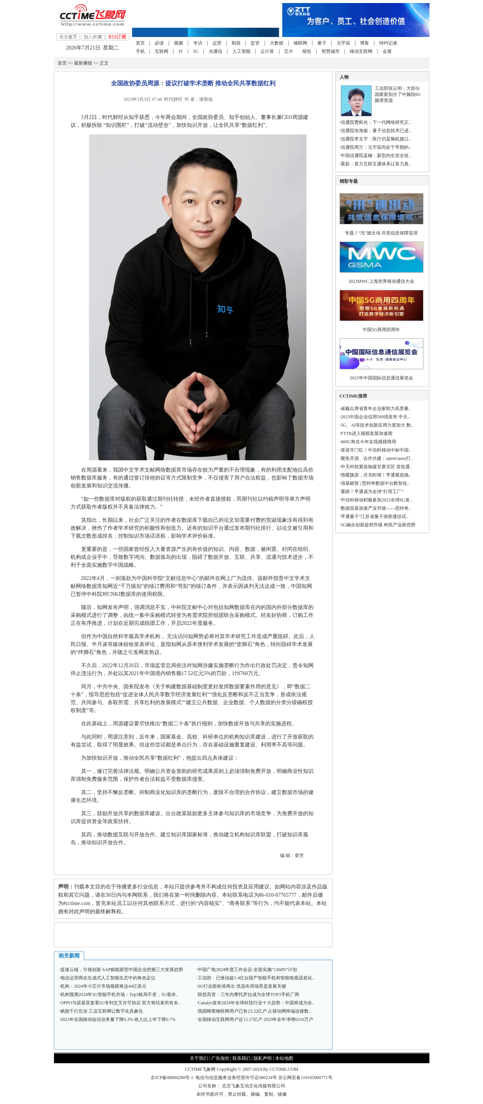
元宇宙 (343, 43)
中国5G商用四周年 (381, 329)
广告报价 (220, 1058)
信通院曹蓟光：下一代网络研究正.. (376, 122)
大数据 (276, 43)
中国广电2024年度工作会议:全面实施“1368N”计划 (247, 969)
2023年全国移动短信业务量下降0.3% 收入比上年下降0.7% (117, 1019)
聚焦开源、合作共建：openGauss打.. (377, 458)
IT (180, 51)
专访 (197, 43)
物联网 (300, 43)
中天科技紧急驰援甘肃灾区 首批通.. (376, 466)
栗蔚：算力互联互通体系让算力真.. (376, 164)
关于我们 (199, 1058)
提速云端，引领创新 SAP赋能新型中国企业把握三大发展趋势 (121, 969)
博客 (364, 43)
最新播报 (83, 63)
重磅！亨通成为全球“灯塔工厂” (372, 491)
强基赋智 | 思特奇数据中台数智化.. (375, 483)
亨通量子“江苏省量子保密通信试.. (374, 516)
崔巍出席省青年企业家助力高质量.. (376, 408)
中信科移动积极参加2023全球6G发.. (376, 500)
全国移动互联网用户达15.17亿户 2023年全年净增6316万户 (255, 1019)
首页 (140, 43)
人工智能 (241, 51)
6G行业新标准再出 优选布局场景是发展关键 (242, 986)
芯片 (288, 51)
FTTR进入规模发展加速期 (366, 433)
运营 (217, 43)
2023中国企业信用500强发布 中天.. (375, 416)
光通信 (215, 51)
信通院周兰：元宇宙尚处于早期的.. (376, 147)
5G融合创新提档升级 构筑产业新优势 (378, 524)
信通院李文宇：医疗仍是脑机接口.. (376, 139)
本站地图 (284, 1058)
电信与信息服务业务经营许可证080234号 (236, 1077)
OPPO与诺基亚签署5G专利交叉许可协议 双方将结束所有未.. (120, 1002)
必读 (159, 43)
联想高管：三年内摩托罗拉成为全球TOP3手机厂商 (248, 994)
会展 (387, 51)
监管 (255, 43)
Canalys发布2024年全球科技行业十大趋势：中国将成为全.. (256, 1002)
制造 (236, 43)
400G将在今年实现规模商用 (368, 441)
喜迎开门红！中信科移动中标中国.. (376, 450)
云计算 (267, 51)
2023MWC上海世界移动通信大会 (381, 281)
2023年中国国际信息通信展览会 (381, 378)
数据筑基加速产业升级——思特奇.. (376, 508)
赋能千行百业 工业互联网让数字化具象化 (101, 1011)
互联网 (161, 51)
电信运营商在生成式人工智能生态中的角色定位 (107, 978)
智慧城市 (330, 51)
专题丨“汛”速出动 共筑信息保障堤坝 (381, 233)
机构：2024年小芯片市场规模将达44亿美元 (103, 986)
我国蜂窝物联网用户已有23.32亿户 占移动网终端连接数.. (254, 1011)
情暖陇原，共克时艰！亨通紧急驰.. (376, 475)
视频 (178, 43)
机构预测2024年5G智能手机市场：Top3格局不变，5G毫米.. (119, 994)
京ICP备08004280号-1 (172, 1077)
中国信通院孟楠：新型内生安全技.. (376, 155)
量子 (321, 43)
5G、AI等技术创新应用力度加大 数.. (377, 425)
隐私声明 (263, 1058)
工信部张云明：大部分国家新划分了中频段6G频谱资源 (398, 94)
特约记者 (388, 43)
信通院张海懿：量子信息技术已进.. (376, 130)
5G (195, 51)
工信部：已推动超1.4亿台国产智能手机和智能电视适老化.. (256, 978)
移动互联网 (361, 51)
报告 (306, 51)
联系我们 (241, 1058)
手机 (140, 51)
